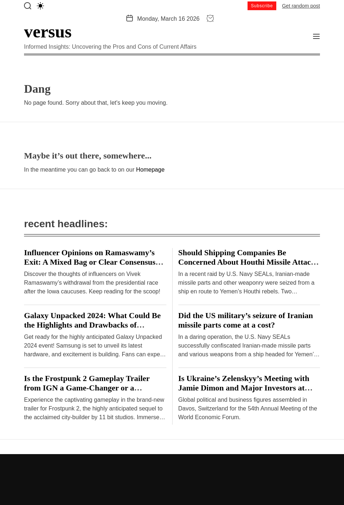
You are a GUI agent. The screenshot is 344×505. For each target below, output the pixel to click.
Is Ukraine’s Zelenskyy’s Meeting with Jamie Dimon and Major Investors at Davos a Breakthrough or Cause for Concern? (243, 392)
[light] (40, 5)
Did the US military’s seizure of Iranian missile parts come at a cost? (245, 320)
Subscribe (262, 5)
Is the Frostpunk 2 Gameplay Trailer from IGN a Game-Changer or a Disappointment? (87, 388)
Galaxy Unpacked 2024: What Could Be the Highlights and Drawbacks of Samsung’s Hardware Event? (92, 325)
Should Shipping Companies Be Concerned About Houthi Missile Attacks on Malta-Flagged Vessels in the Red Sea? (249, 262)
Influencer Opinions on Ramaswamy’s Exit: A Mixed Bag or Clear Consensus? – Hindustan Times (95, 262)
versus (48, 31)
